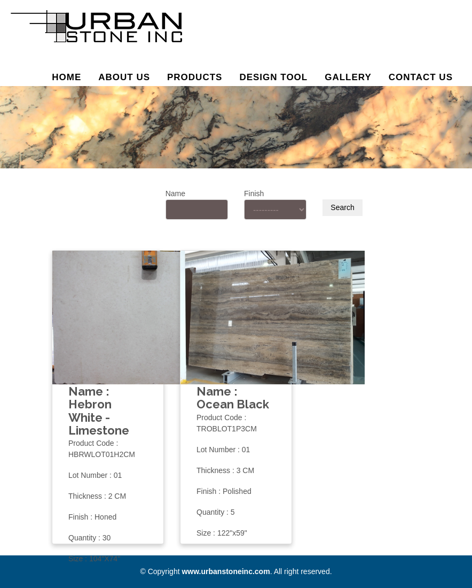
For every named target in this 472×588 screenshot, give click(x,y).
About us (124, 77)
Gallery (348, 77)
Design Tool (273, 77)
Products (194, 77)
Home (66, 77)
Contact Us (421, 77)
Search (342, 207)
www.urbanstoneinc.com (226, 571)
